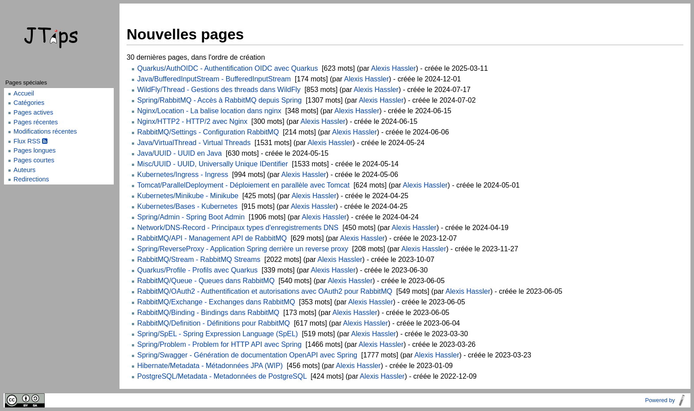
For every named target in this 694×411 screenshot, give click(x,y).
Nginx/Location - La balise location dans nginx (209, 111)
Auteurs (25, 169)
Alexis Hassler (393, 68)
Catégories (29, 102)
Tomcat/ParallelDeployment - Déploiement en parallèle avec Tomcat (243, 185)
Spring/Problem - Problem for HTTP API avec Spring (219, 344)
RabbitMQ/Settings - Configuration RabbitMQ (208, 132)
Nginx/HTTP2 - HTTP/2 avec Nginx (192, 121)
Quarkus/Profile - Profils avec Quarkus (197, 270)
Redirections (31, 179)
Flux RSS (31, 141)
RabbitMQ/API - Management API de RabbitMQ (212, 238)
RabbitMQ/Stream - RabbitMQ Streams (198, 259)
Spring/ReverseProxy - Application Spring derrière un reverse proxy (242, 249)
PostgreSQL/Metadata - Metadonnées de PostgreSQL (222, 376)
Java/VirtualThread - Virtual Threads (194, 142)
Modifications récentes (45, 131)
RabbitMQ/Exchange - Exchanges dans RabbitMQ (216, 302)
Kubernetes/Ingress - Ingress (182, 174)
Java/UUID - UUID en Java (179, 153)
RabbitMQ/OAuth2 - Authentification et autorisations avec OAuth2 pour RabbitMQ (264, 291)
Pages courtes (34, 160)
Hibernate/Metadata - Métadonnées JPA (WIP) (210, 365)
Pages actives (34, 112)
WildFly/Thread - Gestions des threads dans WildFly (219, 89)
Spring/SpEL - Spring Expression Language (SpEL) (217, 334)
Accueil (24, 93)
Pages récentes (36, 122)
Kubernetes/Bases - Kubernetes (187, 206)
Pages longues (35, 150)
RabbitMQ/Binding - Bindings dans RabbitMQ (208, 312)
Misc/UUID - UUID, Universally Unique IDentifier (212, 164)
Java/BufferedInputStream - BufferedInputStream (214, 79)
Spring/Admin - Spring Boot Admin (191, 217)
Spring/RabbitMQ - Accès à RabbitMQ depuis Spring (219, 100)
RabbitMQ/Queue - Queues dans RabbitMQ (205, 280)
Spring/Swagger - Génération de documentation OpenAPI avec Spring (247, 355)
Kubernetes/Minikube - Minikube (188, 196)
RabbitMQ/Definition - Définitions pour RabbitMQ (213, 323)
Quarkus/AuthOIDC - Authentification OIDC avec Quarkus (227, 68)
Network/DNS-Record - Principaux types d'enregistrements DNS (238, 227)
